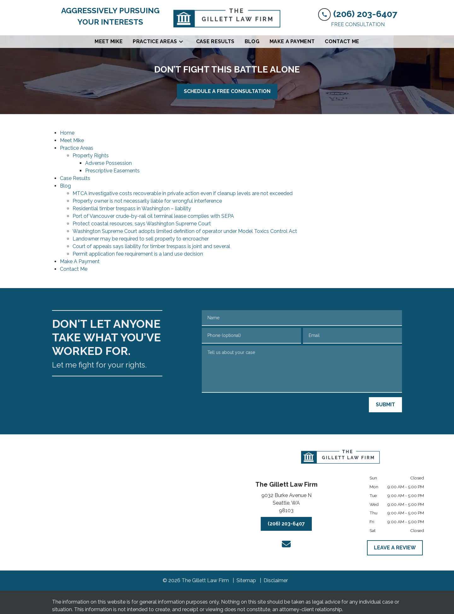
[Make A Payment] (292, 41)
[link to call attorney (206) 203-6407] (357, 13)
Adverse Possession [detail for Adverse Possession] (108, 163)
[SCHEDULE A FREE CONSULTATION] (227, 91)
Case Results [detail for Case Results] (75, 178)
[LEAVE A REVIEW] (395, 547)
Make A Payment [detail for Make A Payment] (80, 261)
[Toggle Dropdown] (183, 42)
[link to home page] (227, 17)
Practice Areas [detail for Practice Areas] (76, 148)
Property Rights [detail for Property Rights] (91, 156)
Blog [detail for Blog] (65, 186)
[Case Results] (215, 41)
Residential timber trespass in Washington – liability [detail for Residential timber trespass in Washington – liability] (132, 208)
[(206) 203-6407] (286, 524)
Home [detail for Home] (67, 133)
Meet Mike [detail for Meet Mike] (72, 140)
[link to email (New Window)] (286, 544)
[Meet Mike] (108, 41)
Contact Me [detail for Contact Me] (73, 269)
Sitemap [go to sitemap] (246, 580)
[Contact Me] (342, 41)
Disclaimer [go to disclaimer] (276, 580)
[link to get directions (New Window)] (286, 504)
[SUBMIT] (385, 404)
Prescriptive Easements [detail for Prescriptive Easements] (112, 171)
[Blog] (252, 41)
